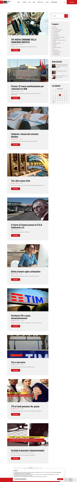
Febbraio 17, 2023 (15, 320)
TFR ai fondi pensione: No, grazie (25, 406)
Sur (54, 48)
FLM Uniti (21, 44)
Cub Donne (55, 28)
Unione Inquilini (56, 54)
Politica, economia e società (59, 40)
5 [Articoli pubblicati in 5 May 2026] (55, 95)
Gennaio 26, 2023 (15, 452)
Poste (54, 41)
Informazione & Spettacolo (58, 37)
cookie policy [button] (28, 473)
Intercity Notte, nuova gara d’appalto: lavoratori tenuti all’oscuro (61, 66)
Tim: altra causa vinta (20, 180)
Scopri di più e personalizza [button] (20, 479)
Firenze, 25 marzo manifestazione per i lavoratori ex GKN (27, 87)
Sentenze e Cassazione (29, 452)
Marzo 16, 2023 (15, 91)
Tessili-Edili (55, 50)
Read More (15, 50)
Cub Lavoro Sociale (57, 29)
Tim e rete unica (18, 362)
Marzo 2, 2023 (15, 273)
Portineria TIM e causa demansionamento (20, 316)
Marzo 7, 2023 (15, 183)
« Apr (54, 101)
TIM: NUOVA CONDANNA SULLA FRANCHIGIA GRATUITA (23, 40)
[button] (63, 471)
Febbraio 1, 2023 (15, 408)
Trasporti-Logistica (57, 51)
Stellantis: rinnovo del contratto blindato (24, 135)
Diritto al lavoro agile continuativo (25, 271)
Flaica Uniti (55, 32)
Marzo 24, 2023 (15, 44)
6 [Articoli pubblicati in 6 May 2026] (57, 95)
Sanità (54, 46)
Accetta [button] (60, 479)
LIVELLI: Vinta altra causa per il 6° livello (61, 76)
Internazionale (56, 38)
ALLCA (54, 26)
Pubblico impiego (56, 43)
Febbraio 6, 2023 (15, 364)
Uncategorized (56, 53)
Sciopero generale (57, 47)
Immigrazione (56, 35)
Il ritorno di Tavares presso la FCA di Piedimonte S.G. (26, 226)
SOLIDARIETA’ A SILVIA (61, 71)
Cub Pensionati (56, 31)
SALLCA (55, 44)
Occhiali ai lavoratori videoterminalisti (27, 450)
